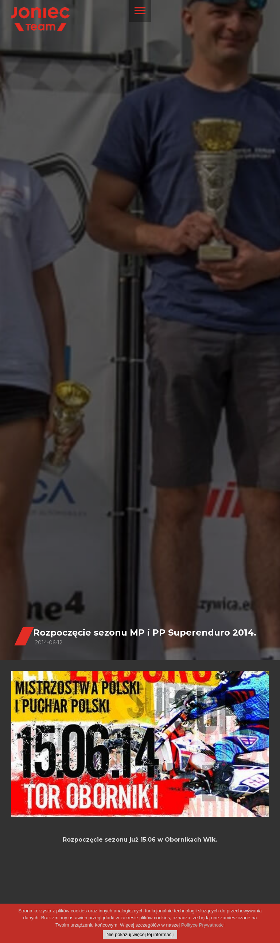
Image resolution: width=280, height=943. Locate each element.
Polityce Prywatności (203, 926)
